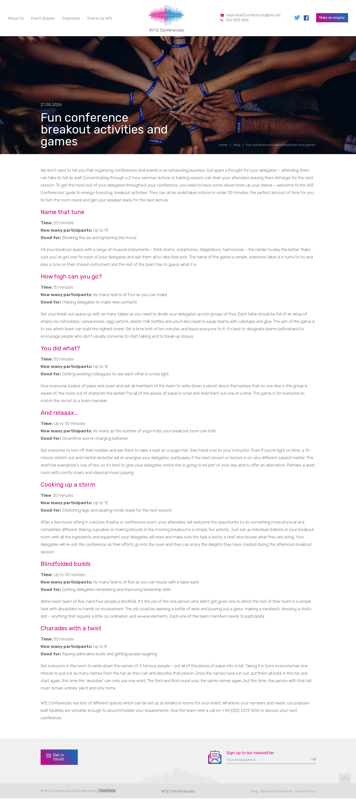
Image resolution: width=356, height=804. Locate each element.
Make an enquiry (332, 19)
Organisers (71, 20)
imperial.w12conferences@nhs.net (253, 17)
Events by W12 (99, 20)
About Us (16, 20)
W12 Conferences (178, 796)
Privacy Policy (305, 797)
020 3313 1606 (236, 22)
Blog (254, 797)
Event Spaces (43, 20)
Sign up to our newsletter (250, 758)
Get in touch (55, 762)
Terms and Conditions (276, 797)
